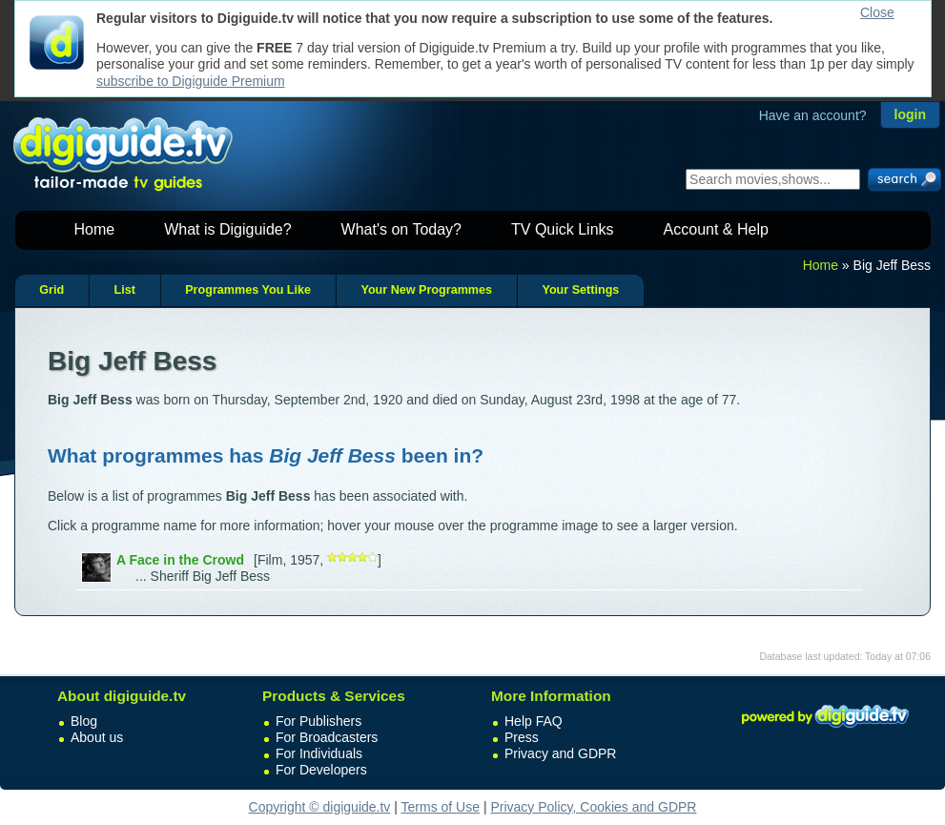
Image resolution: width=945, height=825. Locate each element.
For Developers (321, 769)
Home (94, 229)
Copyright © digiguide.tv (320, 807)
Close (877, 12)
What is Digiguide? (227, 229)
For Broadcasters (327, 737)
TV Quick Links (562, 229)
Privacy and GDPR (560, 753)
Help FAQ (533, 721)
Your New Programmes (426, 290)
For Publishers (318, 721)
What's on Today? (401, 229)
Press (521, 737)
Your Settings (580, 290)
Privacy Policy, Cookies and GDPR (593, 807)
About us (97, 737)
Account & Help (716, 229)
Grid (51, 290)
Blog (84, 721)
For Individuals (319, 753)
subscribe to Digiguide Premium (190, 81)
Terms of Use (440, 807)
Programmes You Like (248, 290)
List (123, 290)
